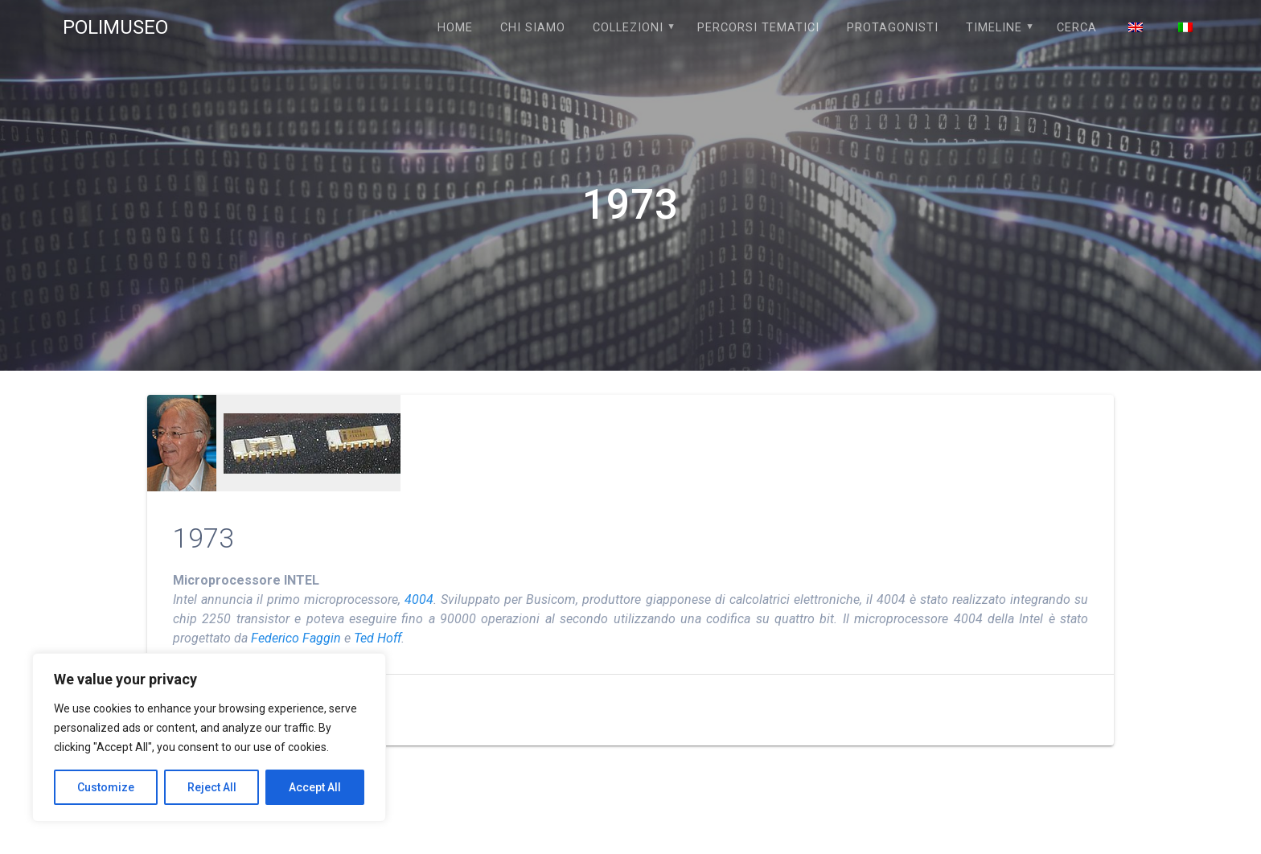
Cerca (1077, 28)
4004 (419, 599)
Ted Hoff (377, 638)
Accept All (315, 787)
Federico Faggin (296, 638)
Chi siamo (532, 28)
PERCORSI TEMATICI (758, 28)
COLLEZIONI (628, 28)
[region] (209, 737)
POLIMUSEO (115, 27)
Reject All (211, 787)
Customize (105, 787)
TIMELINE (994, 28)
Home (455, 28)
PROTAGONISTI (893, 28)
